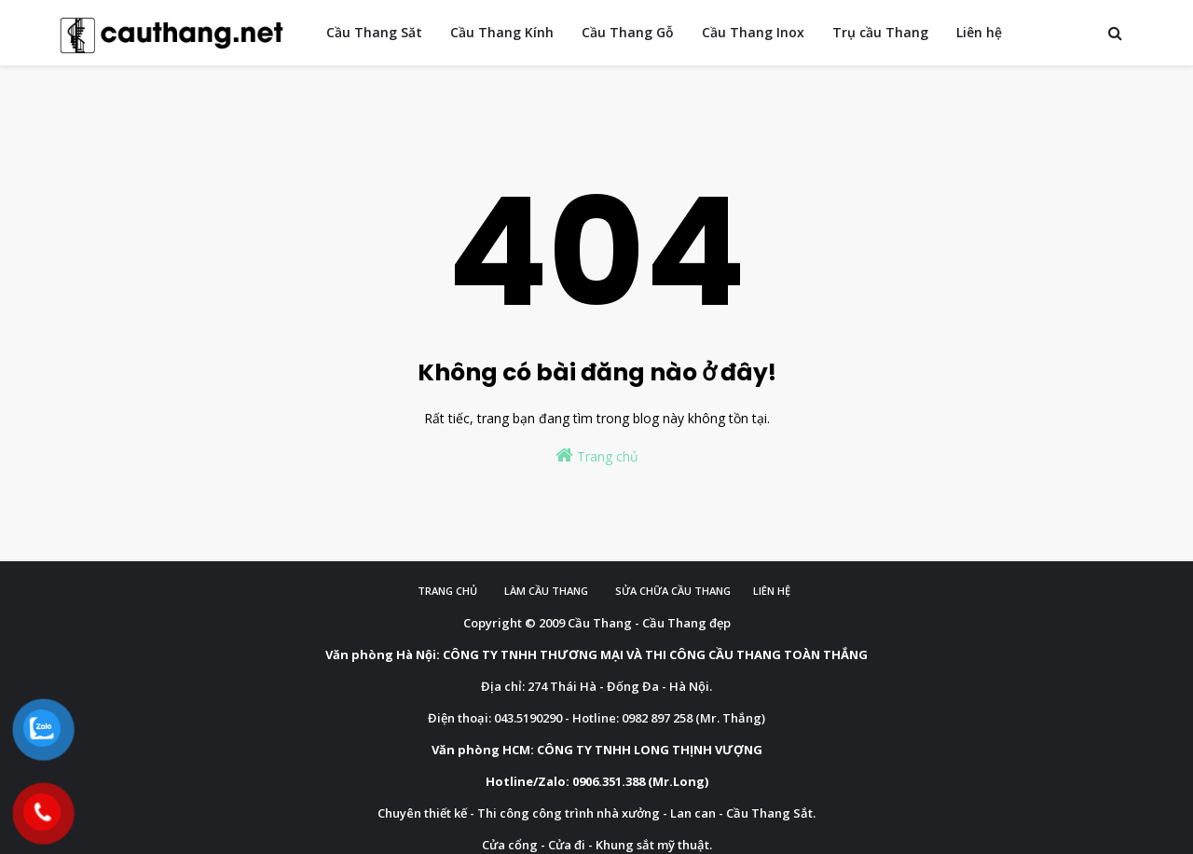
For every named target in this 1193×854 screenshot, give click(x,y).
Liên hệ (771, 591)
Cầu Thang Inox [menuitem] (753, 32)
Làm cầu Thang (546, 591)
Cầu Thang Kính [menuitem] (502, 32)
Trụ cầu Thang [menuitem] (880, 32)
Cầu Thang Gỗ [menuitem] (628, 32)
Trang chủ (596, 455)
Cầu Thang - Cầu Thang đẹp (649, 622)
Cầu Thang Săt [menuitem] (374, 32)
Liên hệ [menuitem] (979, 32)
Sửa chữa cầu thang (673, 591)
